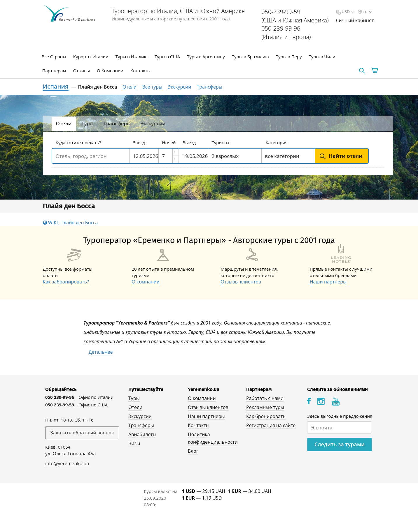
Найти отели (346, 155)
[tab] (64, 124)
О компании (146, 282)
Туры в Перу (289, 56)
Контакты (140, 70)
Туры (134, 398)
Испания (56, 86)
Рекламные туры (265, 407)
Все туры (152, 87)
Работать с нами (265, 398)
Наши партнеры (328, 282)
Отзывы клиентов (241, 282)
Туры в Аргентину (206, 56)
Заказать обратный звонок (82, 432)
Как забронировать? (66, 282)
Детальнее (101, 352)
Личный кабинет (354, 20)
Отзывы (81, 70)
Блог (193, 451)
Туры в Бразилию (250, 56)
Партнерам (54, 70)
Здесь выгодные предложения (339, 416)
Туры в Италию (132, 56)
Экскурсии (179, 87)
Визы (134, 443)
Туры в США (167, 56)
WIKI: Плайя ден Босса (70, 222)
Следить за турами (339, 444)
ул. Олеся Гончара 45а (70, 453)
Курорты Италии (91, 56)
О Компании (110, 70)
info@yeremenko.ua (67, 463)
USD (347, 11)
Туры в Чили (322, 56)
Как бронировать (266, 416)
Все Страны (54, 56)
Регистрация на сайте (270, 425)
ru (367, 11)
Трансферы (209, 87)
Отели (130, 87)
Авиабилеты (142, 434)
